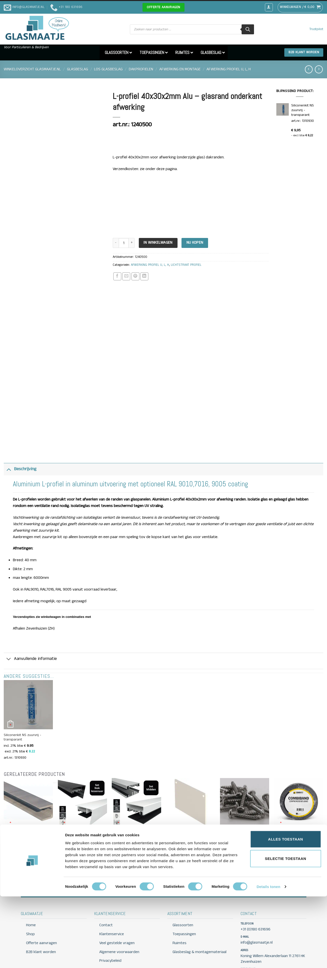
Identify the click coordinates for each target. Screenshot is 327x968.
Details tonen (268, 958)
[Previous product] (319, 69)
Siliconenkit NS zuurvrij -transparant (22, 695)
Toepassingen (184, 891)
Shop (30, 891)
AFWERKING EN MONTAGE (180, 69)
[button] (269, 7)
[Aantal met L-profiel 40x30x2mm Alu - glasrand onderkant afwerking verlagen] (116, 243)
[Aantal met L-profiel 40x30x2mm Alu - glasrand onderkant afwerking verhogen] (132, 243)
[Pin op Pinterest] (135, 276)
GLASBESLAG (77, 69)
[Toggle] (9, 426)
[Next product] (309, 69)
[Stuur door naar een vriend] (126, 276)
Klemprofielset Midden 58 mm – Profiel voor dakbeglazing (136, 792)
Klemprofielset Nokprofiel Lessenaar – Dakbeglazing (78, 792)
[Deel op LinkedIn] (144, 276)
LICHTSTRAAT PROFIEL (186, 265)
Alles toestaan (285, 911)
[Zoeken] (248, 29)
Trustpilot (316, 29)
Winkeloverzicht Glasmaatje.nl (32, 69)
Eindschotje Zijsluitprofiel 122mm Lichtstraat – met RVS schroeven (190, 795)
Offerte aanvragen (232, 844)
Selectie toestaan (285, 930)
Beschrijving (20, 426)
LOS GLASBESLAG (108, 69)
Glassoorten (183, 882)
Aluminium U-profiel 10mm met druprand (27, 792)
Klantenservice (111, 891)
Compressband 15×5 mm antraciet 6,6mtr (292, 792)
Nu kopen (194, 242)
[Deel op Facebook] (117, 276)
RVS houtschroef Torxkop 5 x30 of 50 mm (244, 792)
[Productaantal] (124, 243)
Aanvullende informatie (30, 617)
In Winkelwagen (158, 242)
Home (31, 882)
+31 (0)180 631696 (255, 887)
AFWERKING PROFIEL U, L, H (229, 69)
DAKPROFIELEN (141, 69)
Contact (279, 844)
